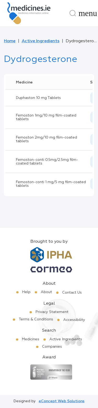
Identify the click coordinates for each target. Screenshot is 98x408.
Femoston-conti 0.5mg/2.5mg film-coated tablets (47, 161)
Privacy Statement (52, 312)
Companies (52, 346)
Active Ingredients (40, 41)
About (46, 292)
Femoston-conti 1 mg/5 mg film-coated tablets (51, 184)
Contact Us (72, 292)
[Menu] (88, 13)
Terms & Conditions (36, 319)
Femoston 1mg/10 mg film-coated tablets (46, 117)
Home (9, 41)
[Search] (72, 13)
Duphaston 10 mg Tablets (38, 98)
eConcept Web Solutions (61, 401)
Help (26, 292)
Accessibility (74, 320)
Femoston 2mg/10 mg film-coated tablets (46, 139)
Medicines (30, 339)
